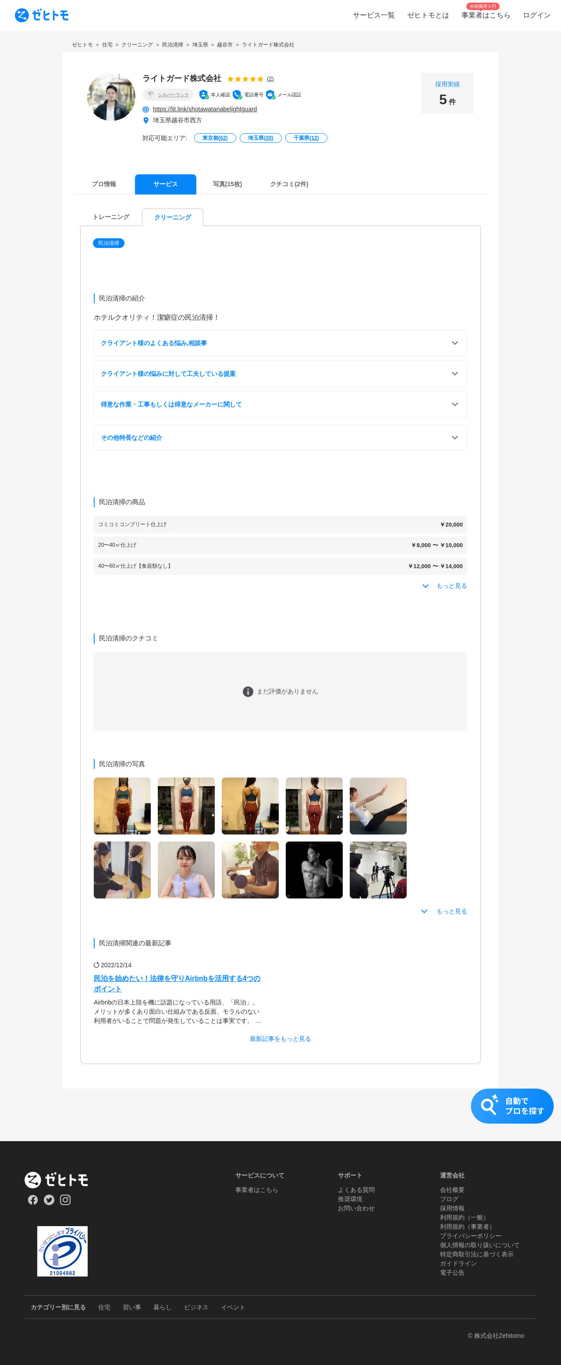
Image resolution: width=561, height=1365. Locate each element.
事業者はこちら (256, 1189)
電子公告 (452, 1272)
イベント (233, 1307)
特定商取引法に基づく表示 (477, 1254)
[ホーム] (62, 1180)
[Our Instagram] (65, 1202)
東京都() (214, 138)
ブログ (449, 1198)
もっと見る (452, 911)
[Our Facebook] (33, 1202)
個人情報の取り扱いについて (480, 1244)
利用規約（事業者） (467, 1226)
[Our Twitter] (49, 1202)
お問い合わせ (356, 1208)
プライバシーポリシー (470, 1235)
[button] (109, 243)
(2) (270, 78)
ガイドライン (458, 1263)
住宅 (104, 1307)
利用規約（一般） (464, 1217)
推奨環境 (350, 1198)
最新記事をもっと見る (280, 1038)
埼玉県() (260, 138)
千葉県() (306, 138)
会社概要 (452, 1189)
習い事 (132, 1307)
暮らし (162, 1307)
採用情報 (452, 1208)
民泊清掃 (108, 243)
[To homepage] (41, 15)
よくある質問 (356, 1189)
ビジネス (196, 1307)
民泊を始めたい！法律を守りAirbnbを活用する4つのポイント (177, 984)
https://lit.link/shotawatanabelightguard (205, 109)
